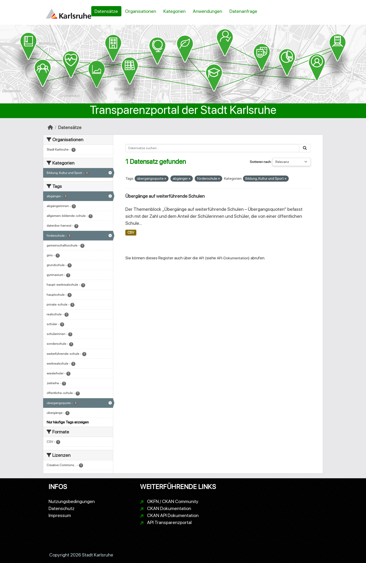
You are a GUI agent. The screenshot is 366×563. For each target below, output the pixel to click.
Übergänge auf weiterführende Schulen (165, 196)
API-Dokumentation (232, 258)
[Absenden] (305, 148)
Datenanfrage (243, 11)
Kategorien (174, 11)
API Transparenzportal (169, 522)
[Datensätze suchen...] (212, 148)
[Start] (50, 127)
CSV (130, 232)
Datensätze (106, 11)
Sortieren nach (260, 162)
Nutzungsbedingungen (72, 501)
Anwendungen (207, 11)
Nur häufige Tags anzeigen (68, 422)
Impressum (60, 515)
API (201, 258)
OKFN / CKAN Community (172, 501)
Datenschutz (61, 508)
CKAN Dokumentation (169, 508)
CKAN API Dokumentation (173, 515)
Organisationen (140, 11)
